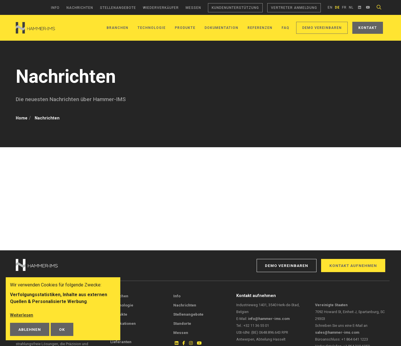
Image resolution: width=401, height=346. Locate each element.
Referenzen (259, 28)
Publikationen (123, 323)
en (330, 7)
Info (55, 8)
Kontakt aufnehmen (353, 265)
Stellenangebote (118, 8)
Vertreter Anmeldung (294, 8)
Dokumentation (221, 28)
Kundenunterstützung (235, 8)
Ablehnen (29, 329)
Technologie (151, 28)
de (337, 7)
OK (62, 329)
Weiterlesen (22, 315)
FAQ (285, 28)
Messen (193, 8)
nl (351, 7)
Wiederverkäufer (161, 8)
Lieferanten (120, 341)
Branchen (117, 28)
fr (344, 7)
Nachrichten (79, 8)
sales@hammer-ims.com (337, 332)
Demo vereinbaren (322, 28)
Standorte (182, 323)
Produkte (185, 28)
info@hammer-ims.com (269, 318)
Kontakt (367, 28)
